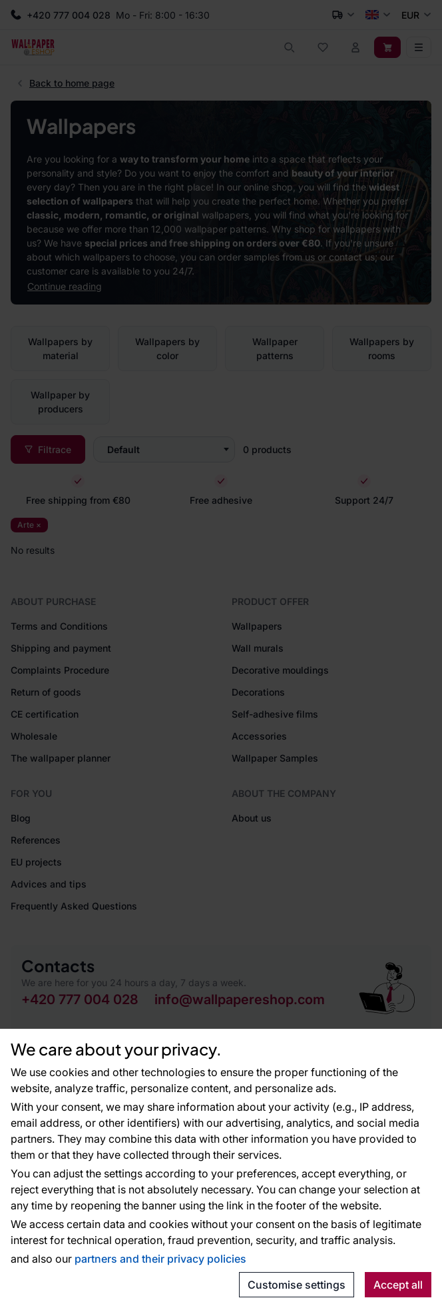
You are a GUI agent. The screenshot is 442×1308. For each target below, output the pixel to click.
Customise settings (296, 1284)
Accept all (398, 1284)
